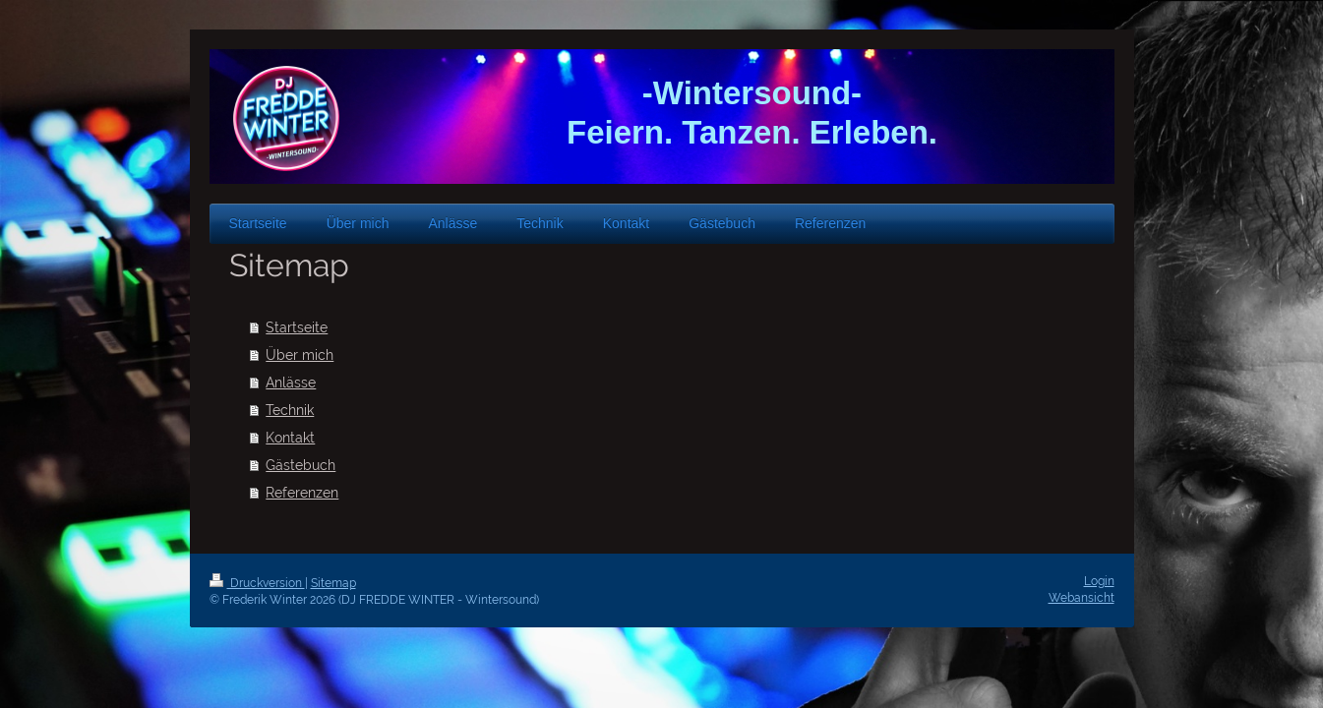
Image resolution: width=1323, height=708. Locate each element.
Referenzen (302, 493)
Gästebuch (300, 465)
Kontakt (290, 437)
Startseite (297, 327)
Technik (290, 410)
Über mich (299, 355)
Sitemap (333, 583)
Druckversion (257, 583)
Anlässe (291, 382)
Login (1099, 581)
